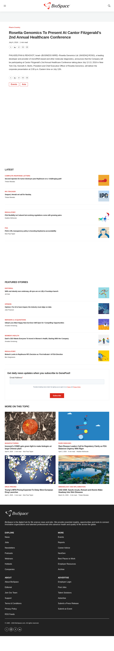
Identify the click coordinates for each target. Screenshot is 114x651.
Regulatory (10, 212)
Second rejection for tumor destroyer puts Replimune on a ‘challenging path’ (33, 179)
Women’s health (12, 336)
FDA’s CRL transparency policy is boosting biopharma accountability (30, 231)
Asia (24, 84)
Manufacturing (12, 443)
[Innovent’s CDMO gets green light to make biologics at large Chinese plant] (30, 426)
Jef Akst (7, 294)
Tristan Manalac (10, 181)
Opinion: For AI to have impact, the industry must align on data (28, 307)
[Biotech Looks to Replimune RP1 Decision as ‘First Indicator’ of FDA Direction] (103, 355)
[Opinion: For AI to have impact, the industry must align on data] (103, 308)
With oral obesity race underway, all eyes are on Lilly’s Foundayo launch (31, 291)
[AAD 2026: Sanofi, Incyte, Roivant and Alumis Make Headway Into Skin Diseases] (83, 469)
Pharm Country (14, 27)
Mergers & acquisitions (15, 320)
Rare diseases (64, 443)
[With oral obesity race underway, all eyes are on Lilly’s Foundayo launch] (103, 292)
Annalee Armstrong (11, 326)
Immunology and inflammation (72, 487)
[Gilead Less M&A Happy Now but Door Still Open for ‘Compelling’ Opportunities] (103, 324)
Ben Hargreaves (10, 357)
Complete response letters (17, 176)
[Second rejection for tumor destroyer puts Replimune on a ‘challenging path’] (103, 180)
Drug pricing (10, 487)
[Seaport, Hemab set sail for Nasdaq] (103, 196)
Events (14, 84)
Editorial (9, 288)
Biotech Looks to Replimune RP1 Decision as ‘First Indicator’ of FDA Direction (34, 354)
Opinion (8, 304)
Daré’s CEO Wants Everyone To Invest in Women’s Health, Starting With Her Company (37, 339)
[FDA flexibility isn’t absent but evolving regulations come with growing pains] (103, 216)
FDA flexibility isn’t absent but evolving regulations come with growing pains (33, 215)
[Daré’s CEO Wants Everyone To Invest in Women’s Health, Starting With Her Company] (103, 340)
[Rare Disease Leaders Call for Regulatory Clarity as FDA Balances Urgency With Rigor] (83, 426)
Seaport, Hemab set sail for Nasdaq (18, 194)
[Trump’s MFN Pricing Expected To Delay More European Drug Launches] (30, 469)
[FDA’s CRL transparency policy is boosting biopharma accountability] (103, 232)
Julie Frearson (9, 310)
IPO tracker (10, 191)
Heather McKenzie (11, 218)
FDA (6, 228)
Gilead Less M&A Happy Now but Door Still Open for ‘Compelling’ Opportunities (34, 323)
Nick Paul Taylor (10, 234)
